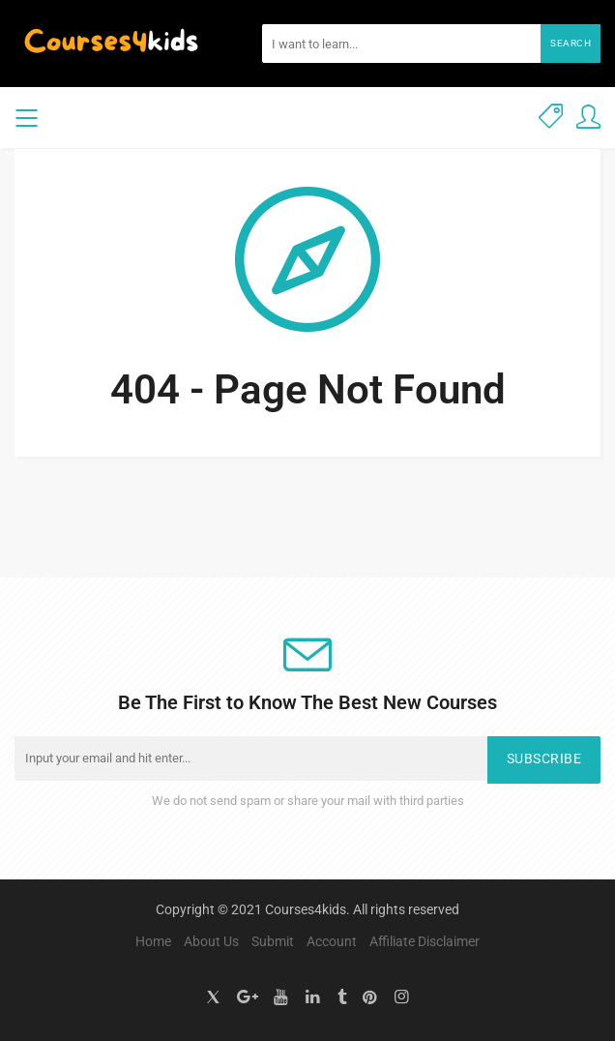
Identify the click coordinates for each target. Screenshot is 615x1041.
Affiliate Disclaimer (424, 941)
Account (332, 941)
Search (570, 43)
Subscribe (544, 759)
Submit (272, 941)
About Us (211, 941)
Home (153, 941)
